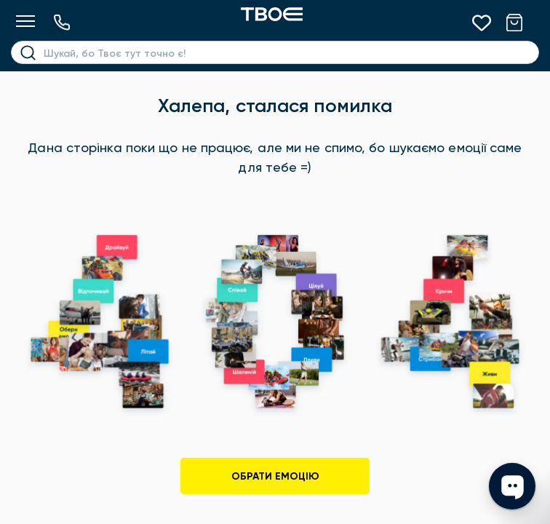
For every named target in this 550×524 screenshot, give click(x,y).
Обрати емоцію (275, 476)
